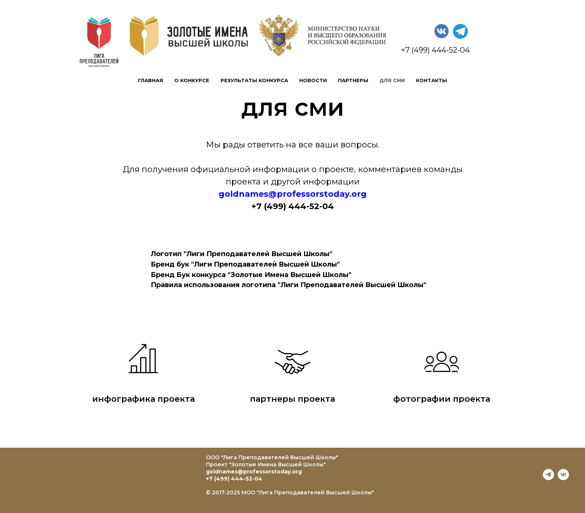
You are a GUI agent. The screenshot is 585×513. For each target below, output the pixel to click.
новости (313, 80)
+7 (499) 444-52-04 (234, 478)
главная (150, 80)
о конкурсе (191, 80)
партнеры (353, 80)
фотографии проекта (441, 399)
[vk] (563, 478)
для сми (392, 80)
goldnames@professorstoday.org (254, 471)
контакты (431, 80)
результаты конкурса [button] (254, 80)
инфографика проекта (143, 399)
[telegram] (548, 478)
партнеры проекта (292, 399)
